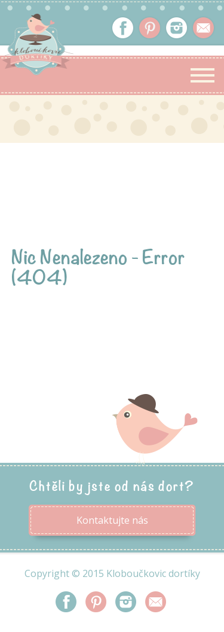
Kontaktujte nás (112, 520)
